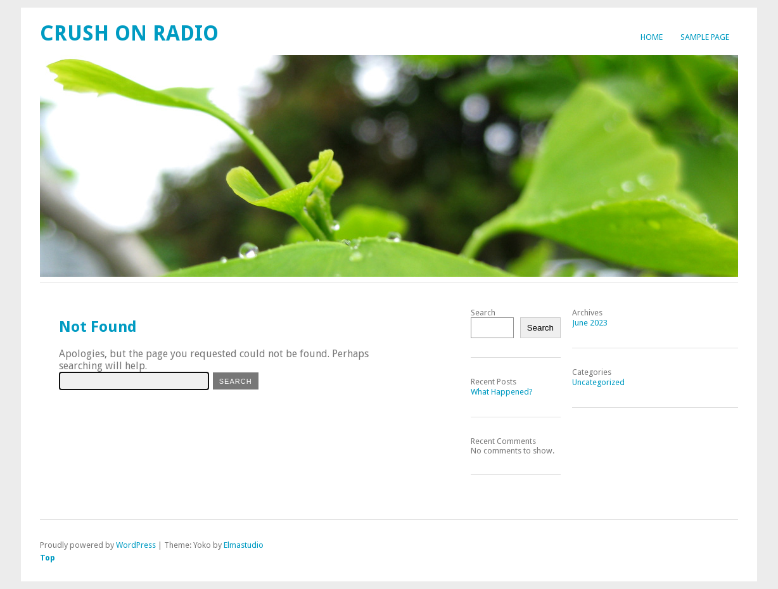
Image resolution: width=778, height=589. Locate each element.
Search (483, 312)
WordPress (136, 545)
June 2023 (590, 322)
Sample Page (704, 37)
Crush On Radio (129, 33)
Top (47, 557)
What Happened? (502, 391)
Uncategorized (598, 382)
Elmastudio (244, 545)
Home (652, 37)
